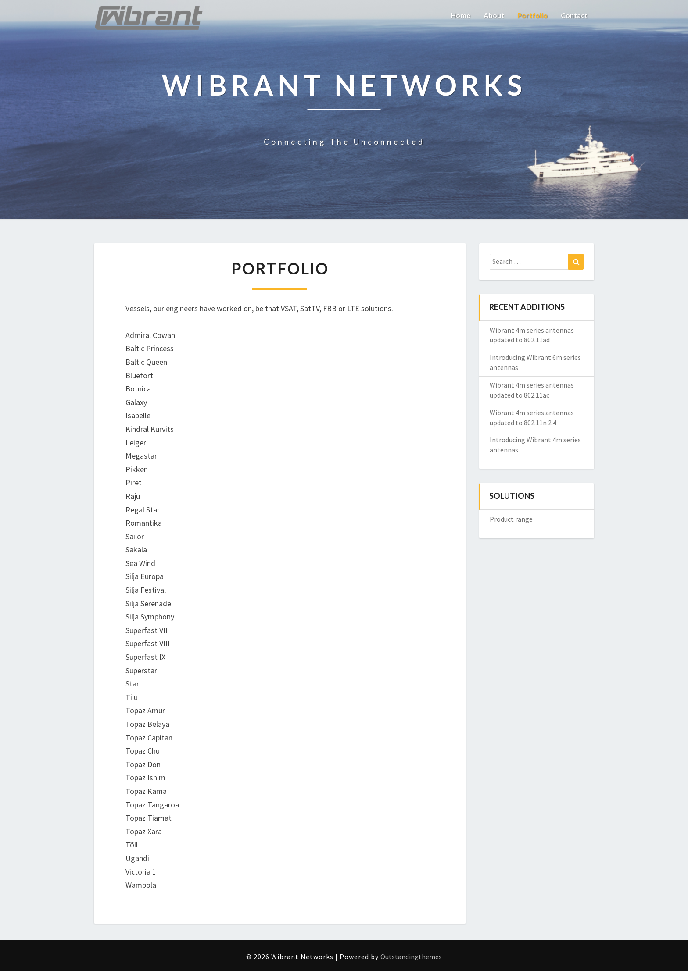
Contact (574, 15)
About (494, 15)
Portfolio (532, 15)
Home (460, 15)
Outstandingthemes (411, 956)
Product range (511, 519)
